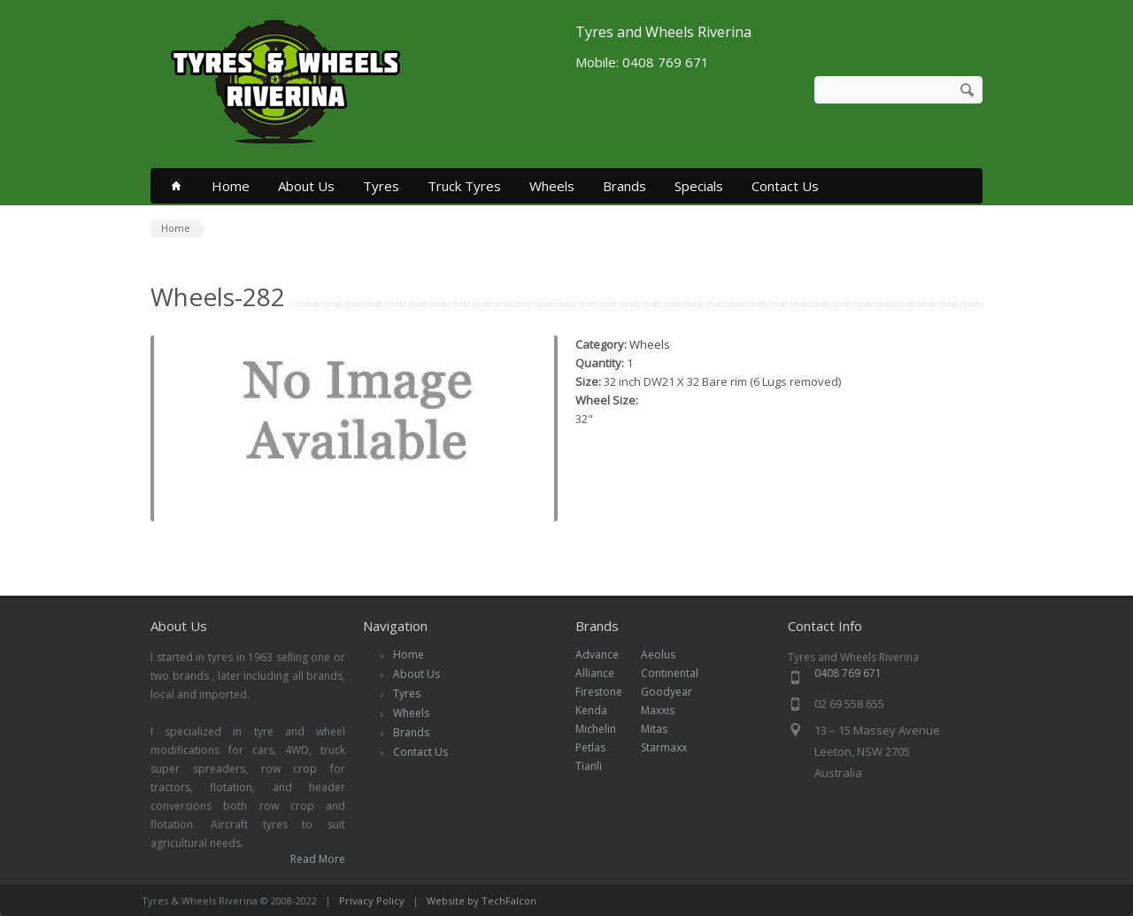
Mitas (663, 728)
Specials (698, 186)
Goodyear (676, 691)
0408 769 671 (848, 673)
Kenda (600, 710)
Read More (317, 859)
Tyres (381, 186)
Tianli (597, 766)
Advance (606, 654)
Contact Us (785, 186)
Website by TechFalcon (481, 900)
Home (231, 186)
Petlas (599, 747)
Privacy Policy (372, 900)
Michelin (605, 728)
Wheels (551, 186)
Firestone (608, 691)
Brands (624, 186)
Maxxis (667, 710)
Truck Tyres (464, 186)
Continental (679, 673)
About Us (306, 186)
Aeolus (667, 654)
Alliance (604, 673)
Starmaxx (673, 747)
